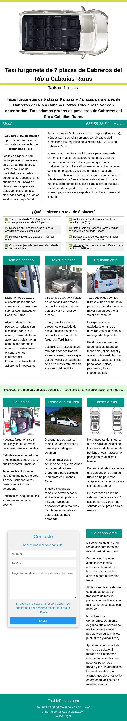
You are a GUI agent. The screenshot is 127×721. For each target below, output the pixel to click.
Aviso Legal (63, 716)
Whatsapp (78, 245)
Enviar (43, 620)
